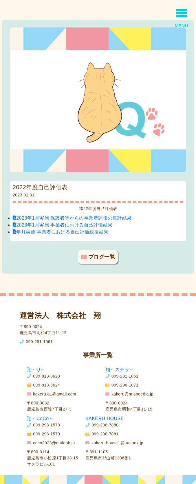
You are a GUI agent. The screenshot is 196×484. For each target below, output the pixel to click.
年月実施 (61, 231)
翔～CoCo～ (40, 418)
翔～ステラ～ (119, 369)
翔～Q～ (36, 369)
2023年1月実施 (72, 218)
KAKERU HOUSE (104, 418)
